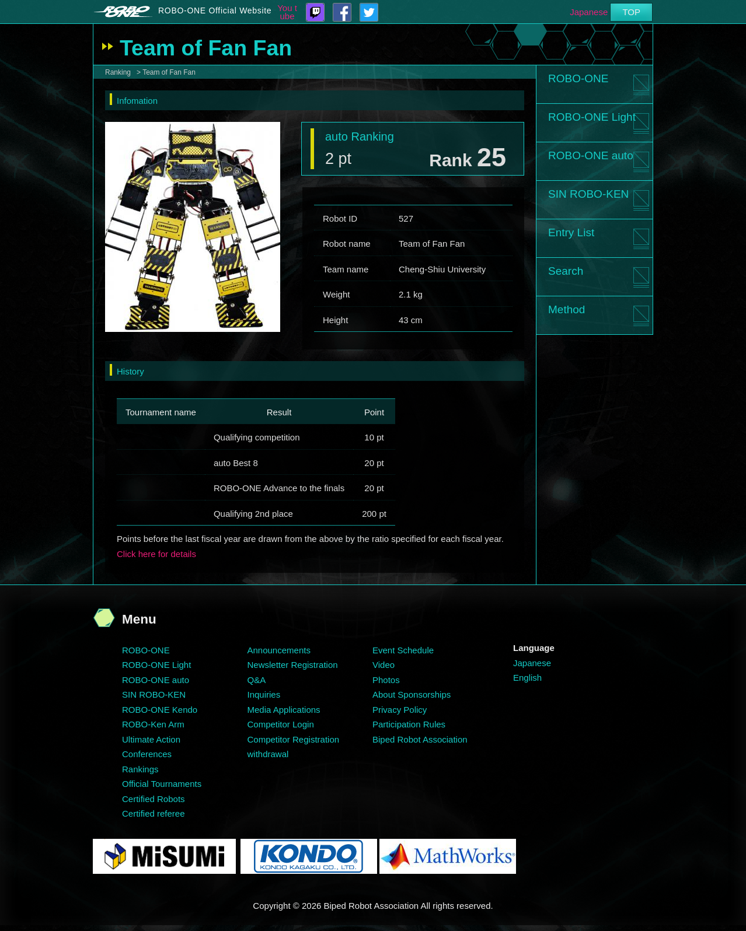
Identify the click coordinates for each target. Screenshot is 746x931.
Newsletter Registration (292, 665)
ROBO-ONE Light (592, 117)
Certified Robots (153, 799)
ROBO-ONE (578, 78)
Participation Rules (408, 724)
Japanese (589, 12)
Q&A (256, 680)
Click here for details (156, 554)
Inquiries (264, 694)
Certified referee (153, 813)
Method (566, 309)
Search (565, 271)
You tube (287, 12)
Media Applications (283, 710)
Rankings (140, 769)
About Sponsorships (411, 694)
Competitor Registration (293, 739)
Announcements (279, 650)
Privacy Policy (399, 710)
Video (383, 665)
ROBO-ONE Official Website (214, 10)
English (527, 677)
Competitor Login (280, 724)
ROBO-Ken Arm (153, 724)
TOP (631, 12)
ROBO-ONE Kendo (159, 710)
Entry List (571, 232)
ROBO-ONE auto (590, 155)
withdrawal (268, 754)
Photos (386, 680)
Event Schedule (403, 650)
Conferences (147, 754)
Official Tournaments (161, 784)
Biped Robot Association (420, 739)
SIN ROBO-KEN (588, 194)
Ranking (118, 72)
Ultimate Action (151, 739)
